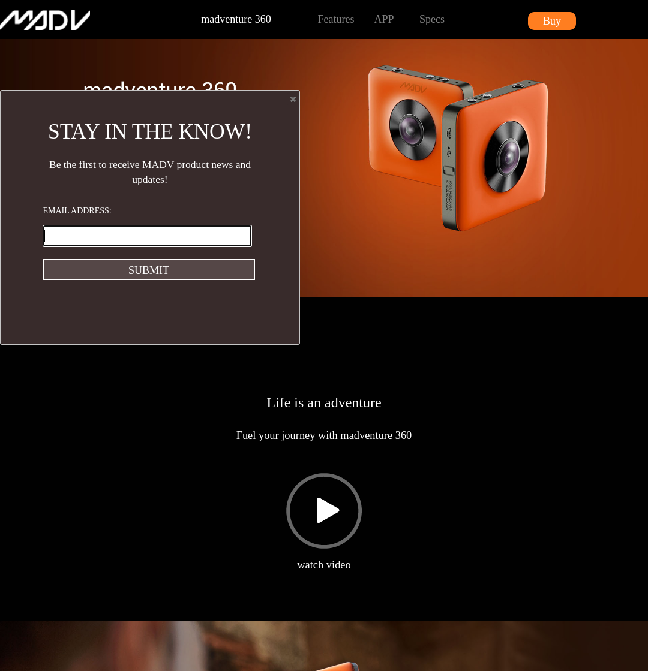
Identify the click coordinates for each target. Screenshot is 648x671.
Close (292, 99)
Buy (552, 21)
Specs (432, 19)
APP (384, 19)
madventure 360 (236, 19)
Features (336, 19)
